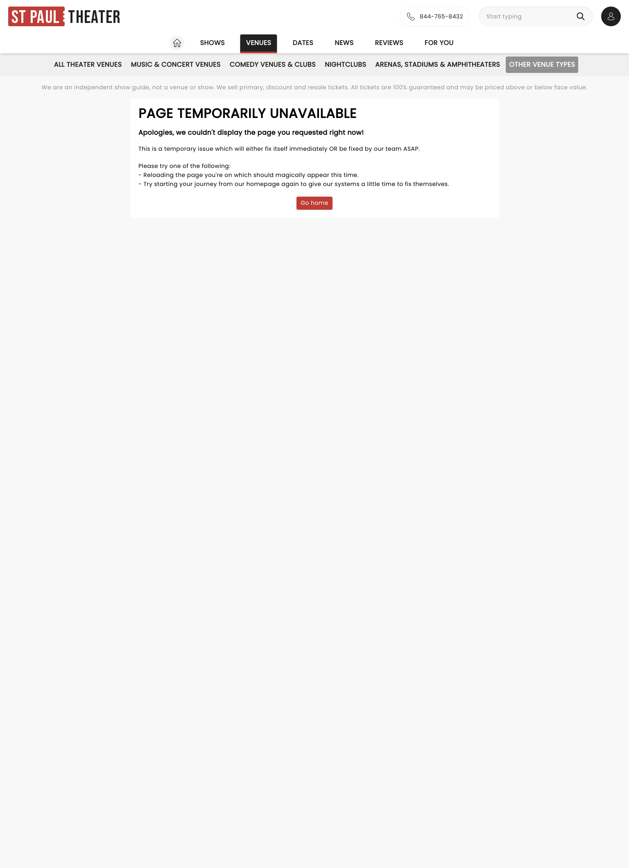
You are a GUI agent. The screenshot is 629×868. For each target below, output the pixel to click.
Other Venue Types (542, 64)
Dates (302, 43)
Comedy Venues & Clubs (273, 64)
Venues (259, 43)
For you (439, 43)
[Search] (582, 16)
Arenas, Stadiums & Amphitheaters (437, 64)
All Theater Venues (88, 64)
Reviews (389, 43)
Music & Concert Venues (175, 64)
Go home (314, 203)
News (344, 43)
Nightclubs (345, 64)
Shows (212, 43)
